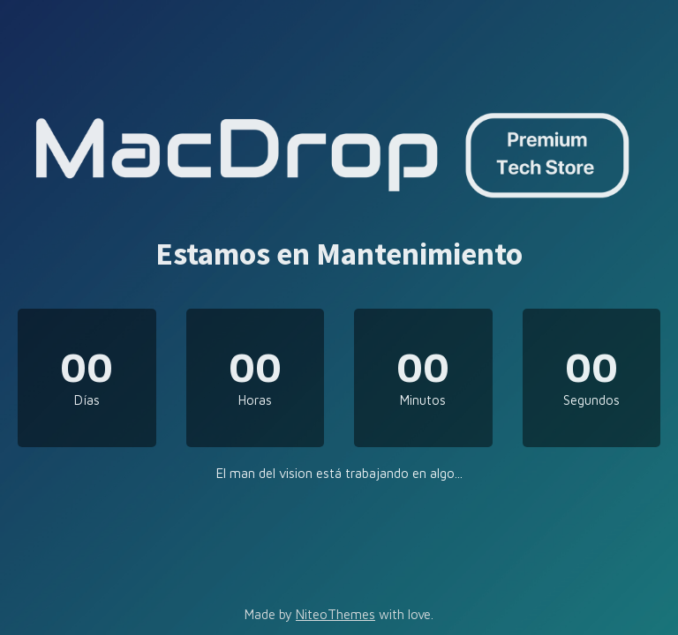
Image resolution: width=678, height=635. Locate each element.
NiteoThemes (335, 614)
